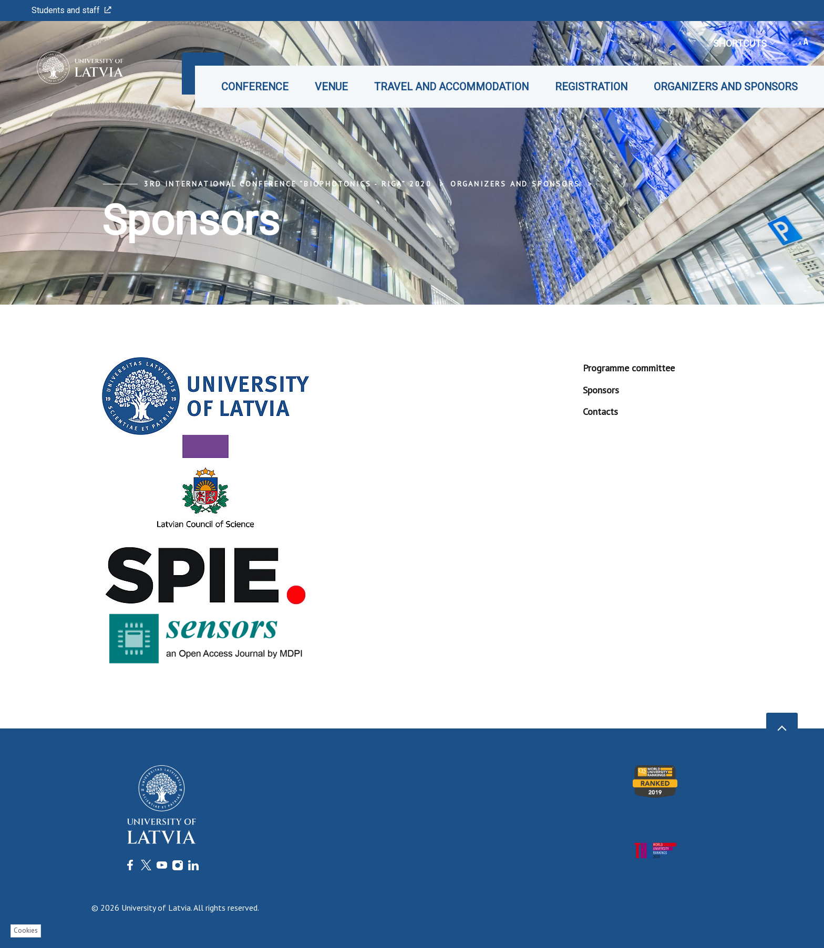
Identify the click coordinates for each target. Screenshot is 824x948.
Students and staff (71, 10)
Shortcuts (744, 43)
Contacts (600, 411)
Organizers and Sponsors (726, 86)
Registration (591, 86)
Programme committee (629, 368)
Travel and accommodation (451, 86)
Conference (255, 86)
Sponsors (601, 390)
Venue (331, 86)
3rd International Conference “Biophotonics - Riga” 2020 (288, 184)
